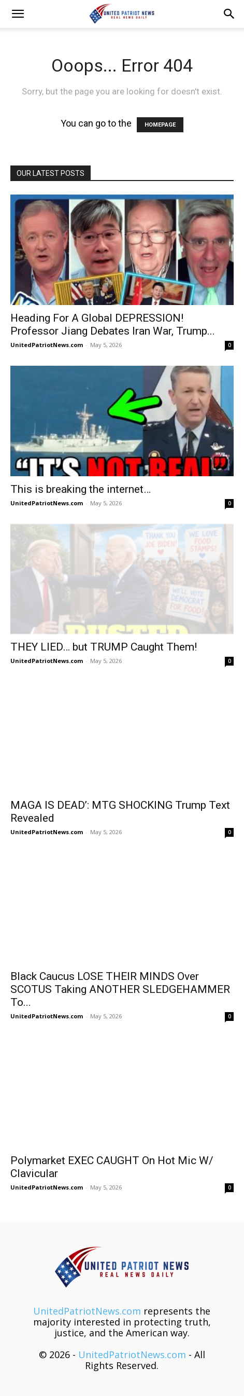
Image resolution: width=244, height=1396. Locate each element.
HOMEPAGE (160, 124)
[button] (17, 14)
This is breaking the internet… (80, 489)
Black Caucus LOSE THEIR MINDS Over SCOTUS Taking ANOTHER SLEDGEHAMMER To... (120, 989)
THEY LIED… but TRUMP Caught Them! (103, 647)
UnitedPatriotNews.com (46, 345)
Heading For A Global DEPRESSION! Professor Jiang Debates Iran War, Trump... (112, 324)
